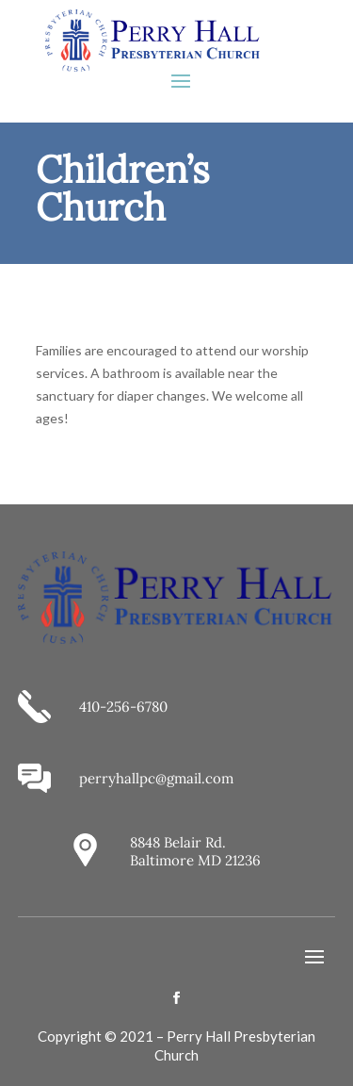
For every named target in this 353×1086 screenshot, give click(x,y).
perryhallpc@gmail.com (156, 778)
